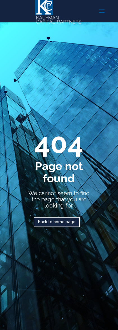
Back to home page (56, 222)
